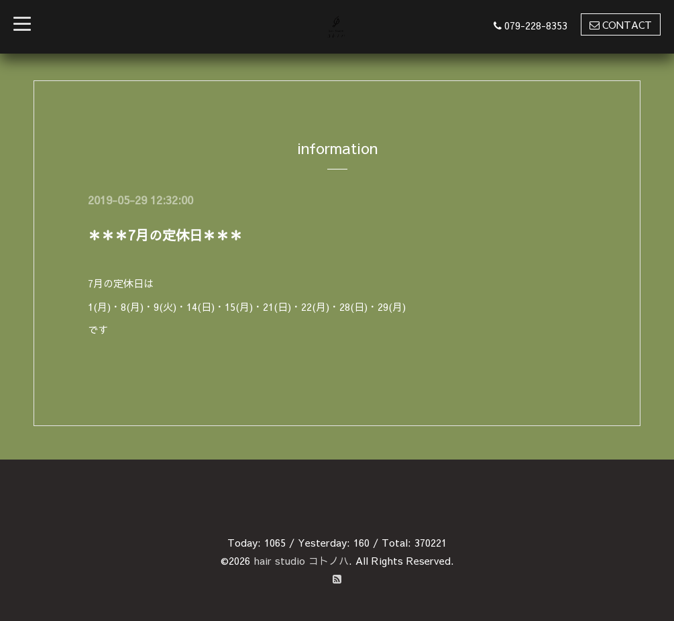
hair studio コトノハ (301, 560)
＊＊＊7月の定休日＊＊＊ (165, 235)
